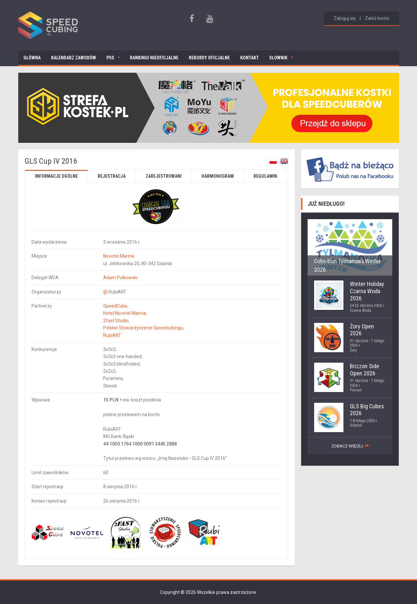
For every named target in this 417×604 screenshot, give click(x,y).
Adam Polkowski (120, 277)
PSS (110, 57)
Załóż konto (377, 18)
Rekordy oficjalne (209, 57)
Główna (32, 57)
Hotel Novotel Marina (124, 313)
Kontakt (249, 57)
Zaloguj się (344, 18)
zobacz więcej (347, 446)
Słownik (278, 57)
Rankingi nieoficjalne (154, 57)
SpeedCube (115, 306)
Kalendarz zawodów (73, 57)
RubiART (112, 335)
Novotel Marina (118, 256)
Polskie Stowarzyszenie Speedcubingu (143, 327)
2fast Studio (116, 320)
